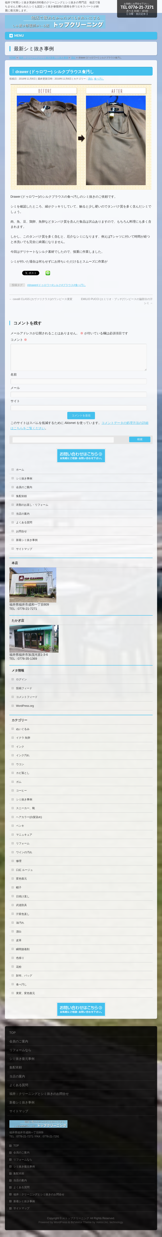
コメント (19, 339)
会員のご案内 (24, 492)
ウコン (20, 769)
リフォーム (22, 848)
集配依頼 (21, 501)
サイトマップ (24, 554)
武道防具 (21, 910)
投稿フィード (24, 693)
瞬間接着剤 (22, 954)
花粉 (18, 972)
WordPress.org (25, 711)
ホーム (20, 475)
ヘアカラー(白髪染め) (29, 822)
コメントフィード (27, 702)
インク (20, 752)
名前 (14, 380)
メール (15, 393)
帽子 (18, 892)
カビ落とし (22, 778)
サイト (15, 406)
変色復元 (21, 884)
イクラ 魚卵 (23, 743)
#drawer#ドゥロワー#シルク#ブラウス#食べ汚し (56, 285)
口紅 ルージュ (24, 875)
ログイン (21, 684)
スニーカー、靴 (25, 813)
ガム (18, 787)
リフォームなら (20, 1050)
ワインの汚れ (24, 857)
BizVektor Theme (81, 1222)
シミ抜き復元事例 (21, 1059)
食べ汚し (99, 78)
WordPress (60, 1222)
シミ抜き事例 (24, 483)
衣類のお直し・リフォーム (32, 510)
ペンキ (20, 831)
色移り (20, 963)
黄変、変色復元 (25, 998)
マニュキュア (24, 840)
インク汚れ (22, 760)
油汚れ (20, 928)
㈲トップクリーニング (75, 1218)
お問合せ (21, 536)
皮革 (18, 945)
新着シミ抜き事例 (27, 545)
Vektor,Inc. (102, 1222)
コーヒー (21, 795)
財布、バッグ (24, 980)
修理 (18, 866)
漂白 (90, 78)
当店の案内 (22, 519)
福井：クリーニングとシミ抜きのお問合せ (39, 1094)
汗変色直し (22, 919)
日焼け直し (22, 901)
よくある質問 (24, 527)
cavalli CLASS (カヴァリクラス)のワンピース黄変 (41, 299)
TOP (12, 1033)
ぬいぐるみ (22, 734)
